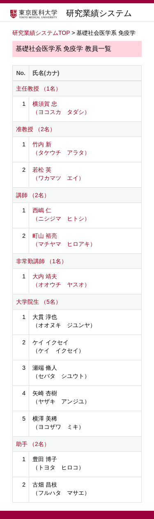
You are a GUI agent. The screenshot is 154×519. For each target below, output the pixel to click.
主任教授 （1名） (38, 88)
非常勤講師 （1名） (41, 261)
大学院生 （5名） (38, 301)
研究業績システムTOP (41, 33)
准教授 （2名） (35, 129)
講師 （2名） (33, 195)
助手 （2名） (33, 444)
